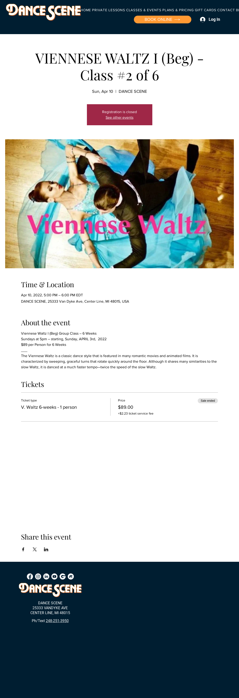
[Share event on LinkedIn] (46, 549)
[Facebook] (30, 576)
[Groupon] (63, 576)
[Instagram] (38, 576)
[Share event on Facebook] (23, 549)
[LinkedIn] (46, 576)
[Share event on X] (34, 549)
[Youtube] (54, 576)
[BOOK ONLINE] (162, 19)
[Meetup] (71, 576)
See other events (119, 117)
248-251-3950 (57, 621)
